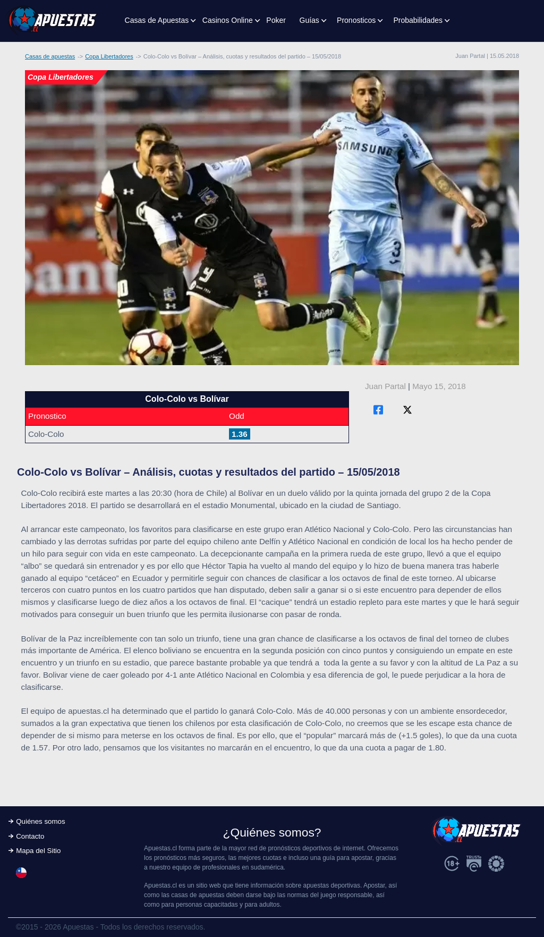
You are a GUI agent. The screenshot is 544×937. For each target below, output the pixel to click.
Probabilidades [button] (418, 20)
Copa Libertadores (109, 56)
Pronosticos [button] (356, 20)
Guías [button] (309, 20)
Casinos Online (227, 20)
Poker (276, 20)
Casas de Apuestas (157, 20)
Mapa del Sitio (38, 851)
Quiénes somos (40, 821)
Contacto (30, 836)
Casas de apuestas (50, 56)
